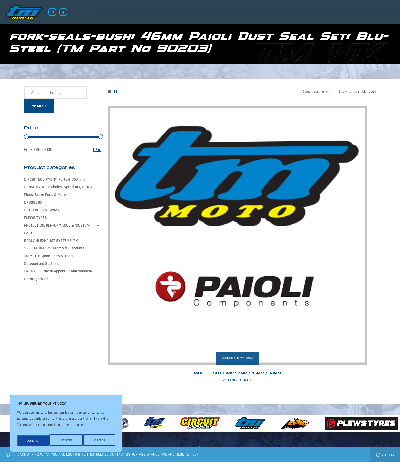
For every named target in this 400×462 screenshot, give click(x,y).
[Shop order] (315, 91)
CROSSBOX (33, 202)
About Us (150, 437)
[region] (66, 425)
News (167, 437)
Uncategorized (36, 279)
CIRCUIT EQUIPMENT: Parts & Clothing (55, 179)
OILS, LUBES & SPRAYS (43, 210)
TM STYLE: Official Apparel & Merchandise (58, 271)
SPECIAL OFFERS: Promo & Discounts (54, 248)
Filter (97, 150)
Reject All (66, 441)
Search (39, 106)
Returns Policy (123, 437)
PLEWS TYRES (35, 217)
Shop (182, 437)
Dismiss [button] (387, 454)
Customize (33, 441)
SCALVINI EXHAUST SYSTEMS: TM (51, 240)
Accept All (100, 441)
